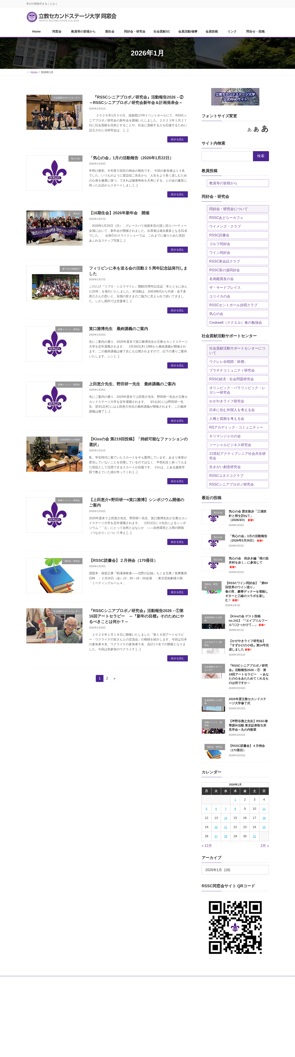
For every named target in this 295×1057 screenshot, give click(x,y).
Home (33, 980)
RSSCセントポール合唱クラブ (233, 305)
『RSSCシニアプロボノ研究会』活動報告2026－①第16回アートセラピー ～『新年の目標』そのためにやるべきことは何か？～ (136, 616)
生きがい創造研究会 (225, 467)
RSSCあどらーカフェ (226, 218)
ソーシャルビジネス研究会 (230, 445)
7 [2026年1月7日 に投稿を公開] (225, 808)
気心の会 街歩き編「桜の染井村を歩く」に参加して (248, 562)
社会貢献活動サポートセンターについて (237, 350)
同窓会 (50, 980)
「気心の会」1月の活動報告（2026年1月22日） (131, 158)
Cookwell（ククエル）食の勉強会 (235, 322)
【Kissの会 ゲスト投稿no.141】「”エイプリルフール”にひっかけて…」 (248, 620)
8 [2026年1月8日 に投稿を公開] (235, 808)
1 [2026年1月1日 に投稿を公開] (235, 799)
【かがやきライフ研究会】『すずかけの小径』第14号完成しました (249, 645)
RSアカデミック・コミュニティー (236, 427)
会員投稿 (190, 980)
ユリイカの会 (219, 296)
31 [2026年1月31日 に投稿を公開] (254, 836)
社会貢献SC (143, 980)
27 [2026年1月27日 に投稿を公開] (216, 836)
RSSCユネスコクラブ (226, 475)
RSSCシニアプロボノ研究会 (231, 484)
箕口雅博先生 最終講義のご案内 (118, 329)
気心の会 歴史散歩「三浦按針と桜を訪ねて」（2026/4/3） (247, 516)
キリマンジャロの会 (225, 436)
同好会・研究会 (118, 980)
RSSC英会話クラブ (224, 261)
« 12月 (207, 846)
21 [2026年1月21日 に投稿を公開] (225, 827)
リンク (208, 980)
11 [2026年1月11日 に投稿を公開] (263, 808)
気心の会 (216, 314)
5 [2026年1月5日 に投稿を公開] (206, 808)
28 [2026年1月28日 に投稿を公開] (225, 836)
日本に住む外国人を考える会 (232, 410)
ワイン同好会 (219, 252)
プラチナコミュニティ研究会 (232, 370)
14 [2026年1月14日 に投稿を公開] (225, 818)
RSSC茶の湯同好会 (224, 270)
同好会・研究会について (228, 209)
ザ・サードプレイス (225, 287)
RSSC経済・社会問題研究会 (231, 379)
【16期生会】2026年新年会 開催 (119, 213)
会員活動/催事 (167, 980)
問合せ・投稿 (229, 980)
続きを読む (177, 139)
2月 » (264, 846)
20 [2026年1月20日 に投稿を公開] (216, 827)
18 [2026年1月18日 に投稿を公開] (263, 818)
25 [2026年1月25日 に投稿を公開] (263, 827)
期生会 (97, 980)
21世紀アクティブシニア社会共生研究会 (237, 456)
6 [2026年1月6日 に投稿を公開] (216, 808)
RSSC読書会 (219, 235)
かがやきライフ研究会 (226, 401)
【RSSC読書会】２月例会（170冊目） (123, 560)
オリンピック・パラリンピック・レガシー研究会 (237, 390)
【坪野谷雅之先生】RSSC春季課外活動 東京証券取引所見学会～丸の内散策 (248, 725)
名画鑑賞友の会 (221, 279)
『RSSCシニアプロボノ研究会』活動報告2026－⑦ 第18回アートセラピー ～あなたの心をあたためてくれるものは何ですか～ (249, 674)
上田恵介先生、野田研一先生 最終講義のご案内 (132, 384)
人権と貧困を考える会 (226, 418)
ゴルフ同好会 (219, 244)
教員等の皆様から (223, 183)
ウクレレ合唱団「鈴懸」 (228, 361)
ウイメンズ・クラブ (225, 226)
